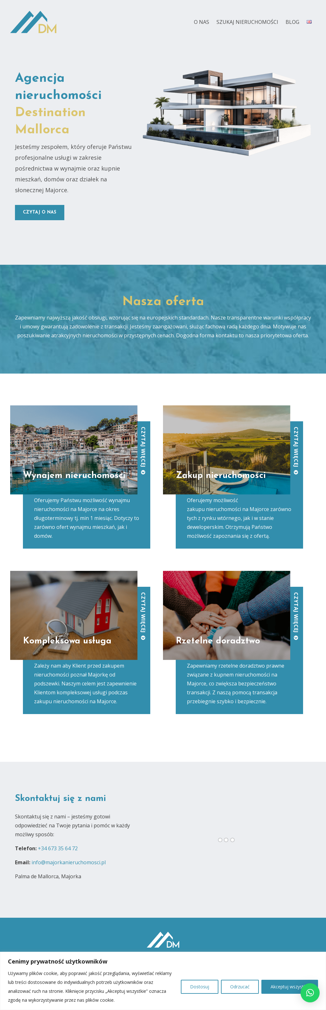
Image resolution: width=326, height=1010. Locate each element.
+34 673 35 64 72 (58, 848)
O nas (201, 21)
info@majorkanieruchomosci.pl (69, 862)
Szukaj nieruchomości (247, 21)
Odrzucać (240, 987)
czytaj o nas (39, 212)
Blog (292, 21)
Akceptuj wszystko (290, 987)
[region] (163, 981)
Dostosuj (199, 987)
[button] (310, 992)
